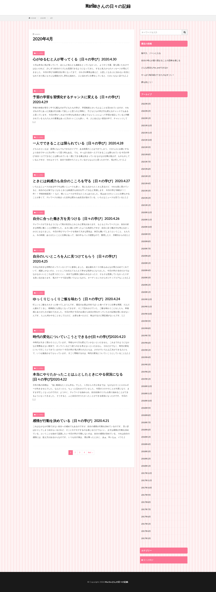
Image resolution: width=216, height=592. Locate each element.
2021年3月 (146, 190)
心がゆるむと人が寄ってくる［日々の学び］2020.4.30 (74, 59)
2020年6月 (146, 256)
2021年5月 (146, 176)
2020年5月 (146, 263)
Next (89, 452)
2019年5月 (146, 350)
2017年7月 (146, 509)
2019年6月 (146, 343)
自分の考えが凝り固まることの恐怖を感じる (160, 60)
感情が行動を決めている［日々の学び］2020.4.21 (71, 421)
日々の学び (39, 53)
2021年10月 (146, 140)
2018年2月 (146, 458)
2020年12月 (146, 212)
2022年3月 (146, 104)
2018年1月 (146, 466)
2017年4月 (146, 531)
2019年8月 (146, 328)
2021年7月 (146, 161)
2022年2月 (146, 111)
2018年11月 (146, 393)
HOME (33, 18)
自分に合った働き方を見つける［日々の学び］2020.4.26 (76, 218)
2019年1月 (146, 379)
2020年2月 (146, 285)
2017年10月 (146, 487)
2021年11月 (146, 132)
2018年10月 (146, 400)
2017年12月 (146, 473)
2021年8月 (146, 154)
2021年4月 (146, 183)
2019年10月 (146, 314)
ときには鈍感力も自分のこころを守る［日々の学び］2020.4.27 (81, 181)
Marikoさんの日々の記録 (108, 6)
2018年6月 (146, 429)
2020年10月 (146, 227)
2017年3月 (146, 538)
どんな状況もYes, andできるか (154, 67)
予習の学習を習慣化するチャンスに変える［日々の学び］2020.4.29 (77, 99)
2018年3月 (146, 451)
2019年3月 (146, 364)
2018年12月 (146, 386)
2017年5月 (146, 524)
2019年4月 (146, 357)
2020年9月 (146, 234)
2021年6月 (146, 169)
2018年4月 (146, 444)
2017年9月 (146, 495)
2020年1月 (146, 292)
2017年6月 (146, 516)
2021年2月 (146, 198)
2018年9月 (146, 408)
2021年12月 (146, 125)
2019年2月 (146, 372)
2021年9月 (146, 147)
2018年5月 (146, 437)
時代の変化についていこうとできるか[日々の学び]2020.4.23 (79, 337)
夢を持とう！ (147, 82)
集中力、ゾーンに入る (151, 53)
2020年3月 (146, 277)
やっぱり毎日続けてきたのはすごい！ (157, 75)
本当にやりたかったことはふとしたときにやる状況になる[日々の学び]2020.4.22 (78, 376)
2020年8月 (146, 241)
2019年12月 (146, 299)
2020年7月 (146, 248)
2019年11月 (146, 306)
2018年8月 (146, 415)
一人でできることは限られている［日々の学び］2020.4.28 (78, 143)
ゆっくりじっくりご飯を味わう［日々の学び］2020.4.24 (76, 299)
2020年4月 (146, 270)
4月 (51, 18)
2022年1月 (146, 118)
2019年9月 (146, 321)
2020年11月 (146, 219)
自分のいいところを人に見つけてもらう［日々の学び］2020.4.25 (76, 258)
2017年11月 (146, 480)
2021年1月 (146, 205)
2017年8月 (146, 502)
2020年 (43, 18)
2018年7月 (146, 422)
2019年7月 (146, 335)
